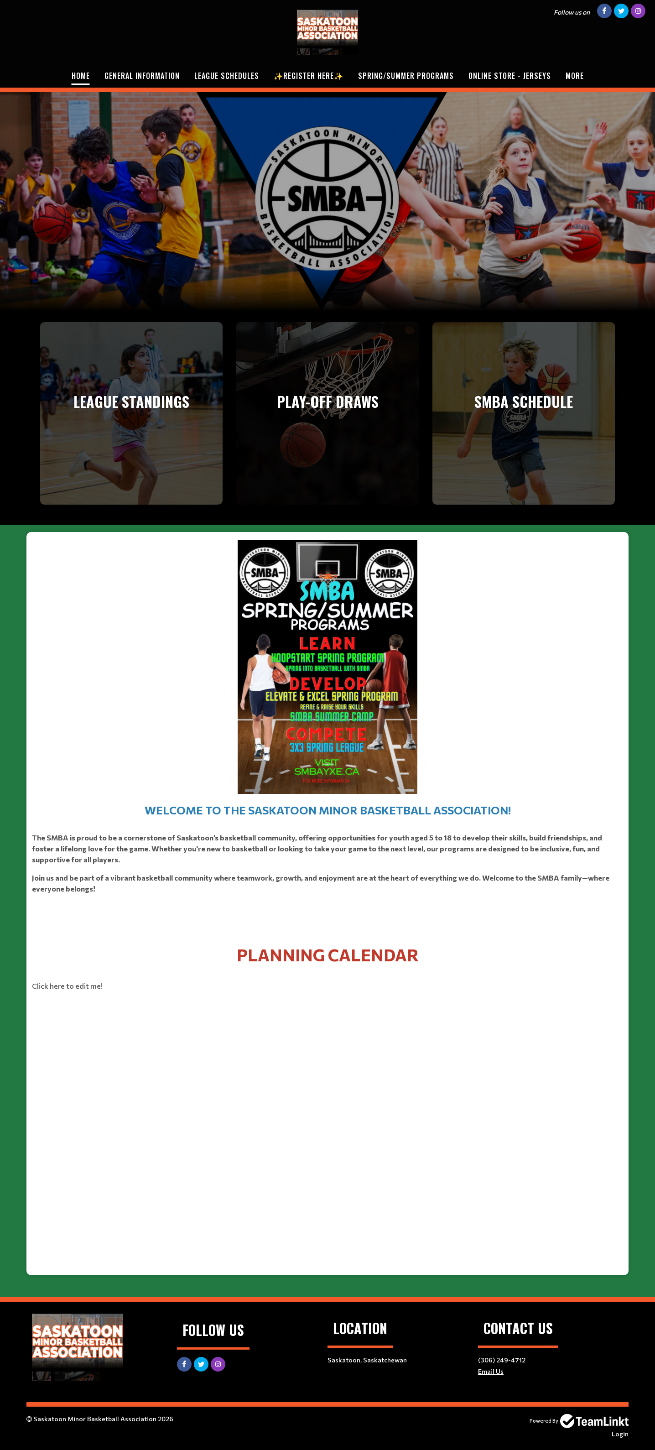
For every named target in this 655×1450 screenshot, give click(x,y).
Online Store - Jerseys (509, 75)
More (575, 75)
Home (81, 75)
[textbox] (327, 966)
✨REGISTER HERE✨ (308, 75)
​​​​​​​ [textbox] (327, 731)
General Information (142, 75)
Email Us (491, 1371)
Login (620, 1434)
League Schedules (226, 75)
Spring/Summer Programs (406, 75)
